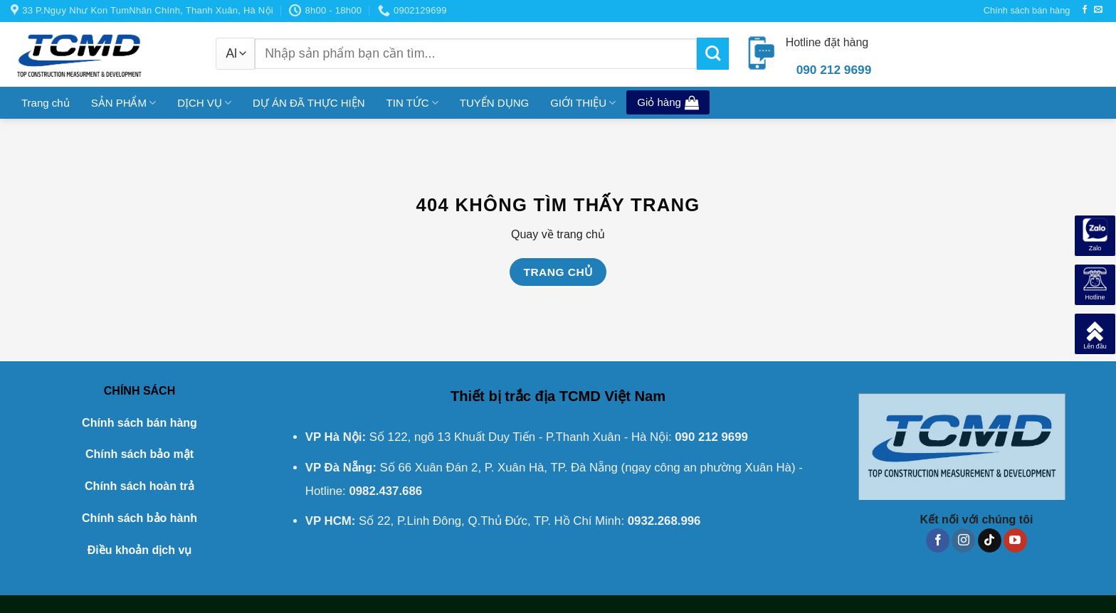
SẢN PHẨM (124, 103)
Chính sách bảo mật (139, 454)
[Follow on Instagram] (963, 540)
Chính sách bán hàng (1027, 10)
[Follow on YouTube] (1015, 540)
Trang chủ (45, 103)
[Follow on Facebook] (1084, 10)
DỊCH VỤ (204, 103)
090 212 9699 (711, 437)
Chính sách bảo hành (139, 518)
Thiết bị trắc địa (503, 396)
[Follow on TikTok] (989, 540)
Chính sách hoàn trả (139, 486)
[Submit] (713, 54)
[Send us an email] (1098, 10)
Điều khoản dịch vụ (140, 550)
